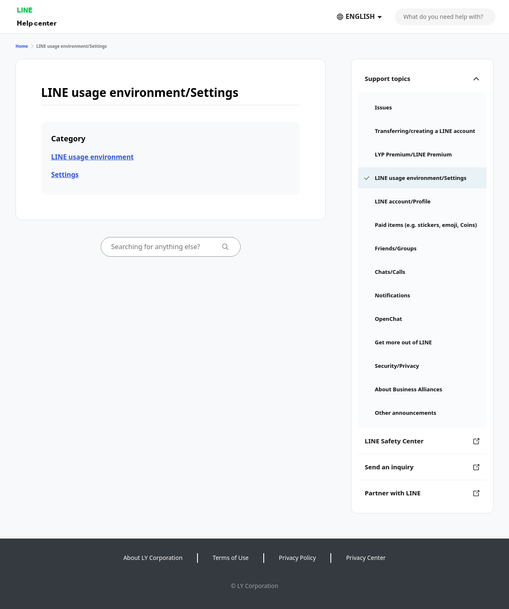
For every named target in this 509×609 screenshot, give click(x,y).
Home (22, 46)
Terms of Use (231, 558)
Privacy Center (365, 558)
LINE (24, 9)
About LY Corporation (152, 558)
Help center (37, 22)
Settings (65, 174)
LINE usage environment (92, 156)
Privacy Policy (297, 558)
